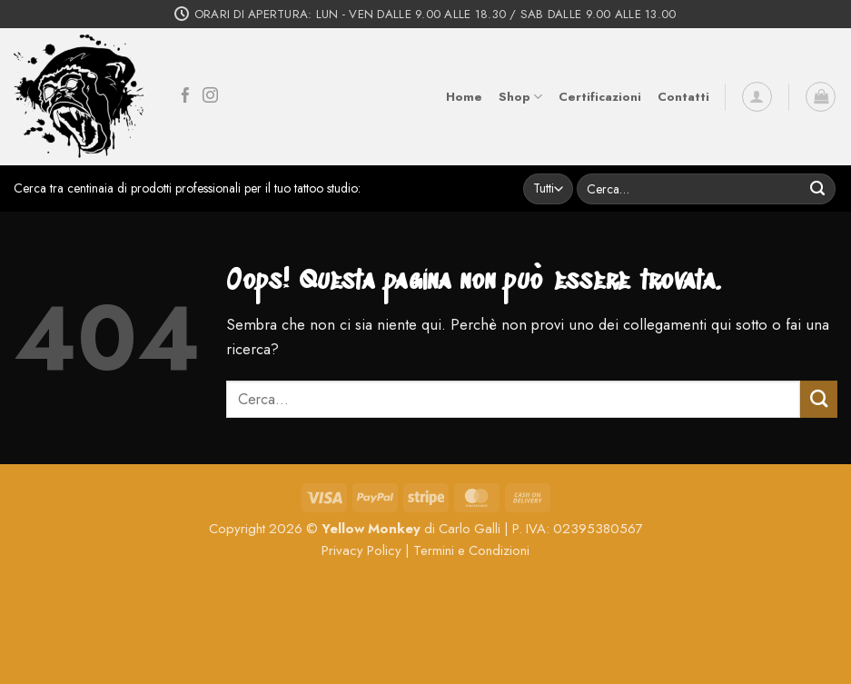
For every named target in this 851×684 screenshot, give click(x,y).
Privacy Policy (361, 550)
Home (464, 96)
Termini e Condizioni (471, 550)
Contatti (683, 96)
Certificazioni (600, 96)
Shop (520, 97)
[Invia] (818, 188)
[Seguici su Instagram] (210, 96)
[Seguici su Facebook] (185, 96)
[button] (757, 97)
